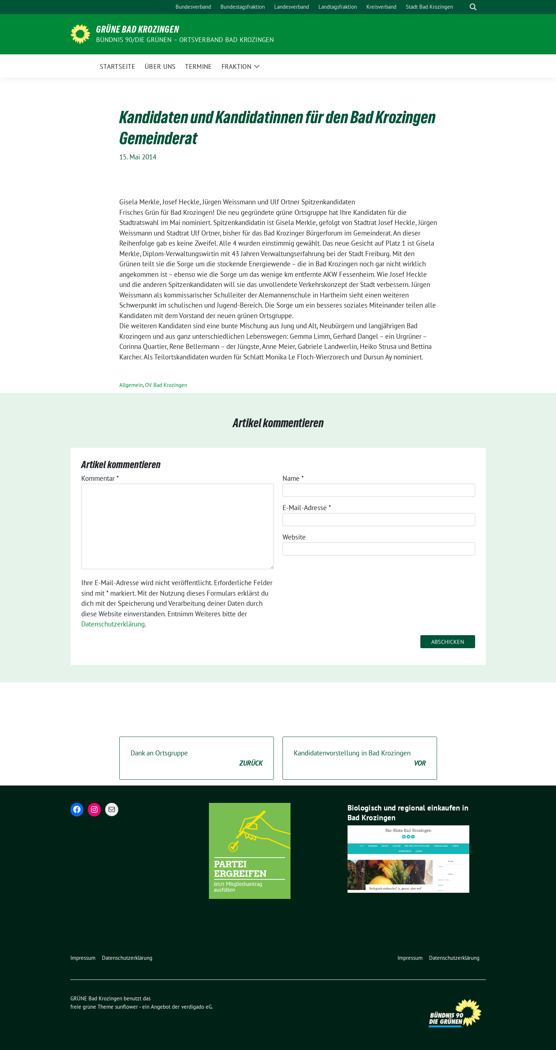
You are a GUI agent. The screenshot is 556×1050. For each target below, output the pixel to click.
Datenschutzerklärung (113, 624)
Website (294, 537)
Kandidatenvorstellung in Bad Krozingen (360, 758)
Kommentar (100, 478)
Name (293, 478)
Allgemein (131, 385)
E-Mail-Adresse (307, 507)
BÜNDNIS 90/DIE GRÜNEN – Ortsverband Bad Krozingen (185, 40)
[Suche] (463, 7)
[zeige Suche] (473, 7)
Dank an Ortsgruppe (197, 758)
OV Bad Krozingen (166, 385)
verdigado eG (196, 1006)
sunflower (126, 1006)
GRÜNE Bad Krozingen (137, 29)
